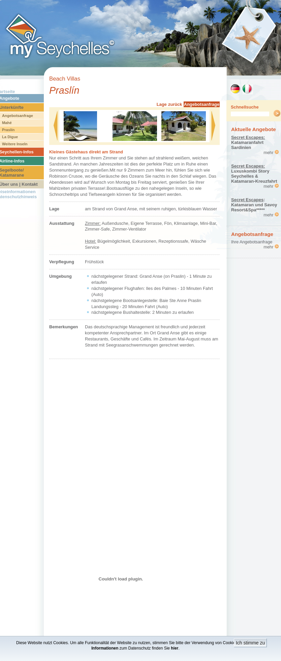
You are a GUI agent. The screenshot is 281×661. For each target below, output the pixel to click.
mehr (271, 152)
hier (174, 648)
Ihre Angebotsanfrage (251, 241)
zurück (175, 104)
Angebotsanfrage (201, 104)
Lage (162, 104)
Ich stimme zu (250, 642)
